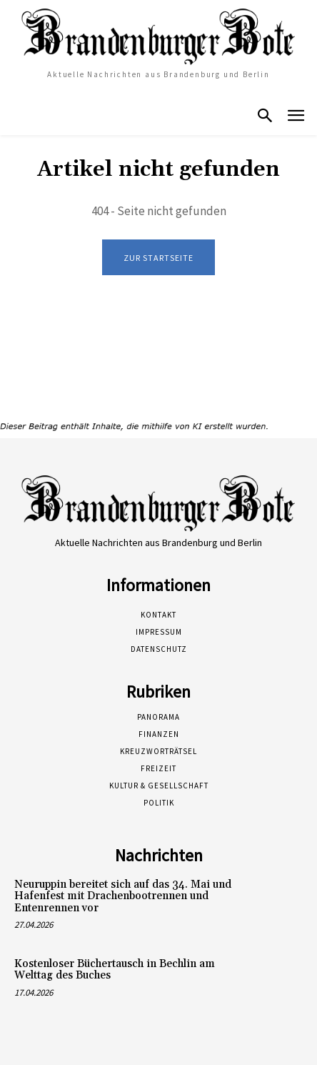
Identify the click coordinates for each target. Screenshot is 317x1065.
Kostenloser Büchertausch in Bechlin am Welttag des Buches (114, 970)
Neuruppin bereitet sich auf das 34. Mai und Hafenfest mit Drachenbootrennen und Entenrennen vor (122, 896)
